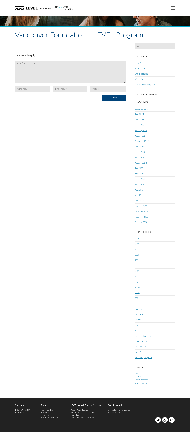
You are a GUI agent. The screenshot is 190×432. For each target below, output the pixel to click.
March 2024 (140, 125)
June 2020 (139, 174)
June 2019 (139, 190)
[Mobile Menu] (173, 8)
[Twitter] (158, 420)
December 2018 (141, 211)
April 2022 (139, 146)
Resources (45, 415)
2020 (137, 249)
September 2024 (142, 109)
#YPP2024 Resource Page (82, 417)
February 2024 (141, 130)
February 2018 (141, 222)
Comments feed (141, 380)
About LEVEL (47, 410)
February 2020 (141, 184)
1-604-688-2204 (22, 410)
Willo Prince (139, 79)
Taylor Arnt (139, 63)
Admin (137, 303)
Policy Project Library (80, 415)
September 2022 (142, 141)
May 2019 (139, 195)
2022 (137, 260)
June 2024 (139, 114)
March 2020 (140, 179)
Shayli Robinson (141, 74)
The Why (45, 412)
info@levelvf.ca (21, 412)
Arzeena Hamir (141, 68)
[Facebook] (165, 420)
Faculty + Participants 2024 (83, 412)
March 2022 (140, 152)
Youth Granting (141, 352)
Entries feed (140, 376)
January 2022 (141, 163)
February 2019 (141, 206)
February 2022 (141, 157)
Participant (139, 330)
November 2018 (141, 217)
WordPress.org (141, 383)
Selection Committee (143, 336)
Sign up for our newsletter (119, 410)
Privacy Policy (114, 412)
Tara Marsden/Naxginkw (145, 84)
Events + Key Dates (50, 417)
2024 (137, 282)
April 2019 (139, 201)
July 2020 (139, 168)
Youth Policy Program (143, 357)
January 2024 (141, 136)
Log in (137, 373)
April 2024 (139, 119)
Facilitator (139, 314)
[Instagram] (172, 420)
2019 (137, 239)
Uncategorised (141, 346)
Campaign (139, 309)
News (137, 325)
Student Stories (141, 341)
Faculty (138, 319)
